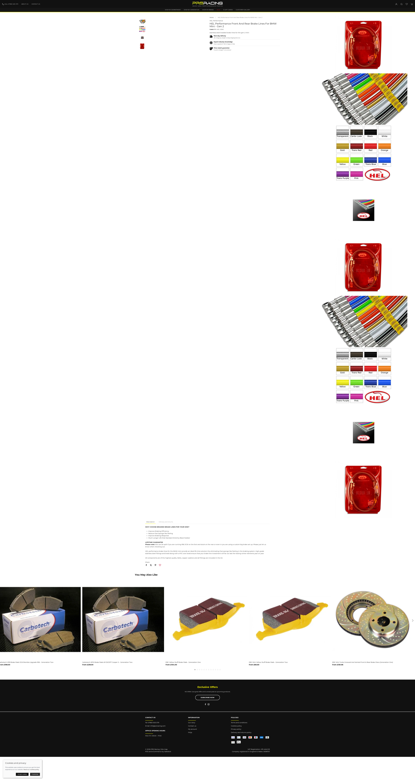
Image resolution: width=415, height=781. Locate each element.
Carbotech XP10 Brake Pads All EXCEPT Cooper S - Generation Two (108, 662)
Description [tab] (150, 522)
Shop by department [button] (173, 9)
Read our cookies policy (31, 769)
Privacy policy (236, 729)
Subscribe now (207, 697)
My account (192, 729)
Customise (35, 774)
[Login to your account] (396, 4)
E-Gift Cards (228, 9)
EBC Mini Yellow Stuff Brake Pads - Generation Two (269, 662)
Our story (191, 723)
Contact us (36, 4)
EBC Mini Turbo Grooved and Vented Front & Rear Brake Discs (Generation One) (363, 662)
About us (24, 4)
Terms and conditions (239, 723)
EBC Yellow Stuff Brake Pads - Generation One (184, 662)
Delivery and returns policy (241, 732)
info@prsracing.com (157, 726)
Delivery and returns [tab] (166, 522)
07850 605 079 (153, 723)
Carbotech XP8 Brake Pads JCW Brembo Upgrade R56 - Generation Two (27, 662)
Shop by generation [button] (191, 9)
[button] (401, 4)
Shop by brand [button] (208, 9)
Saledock (167, 751)
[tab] (194, 669)
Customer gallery (243, 9)
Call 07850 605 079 (10, 4)
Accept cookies (22, 774)
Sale (218, 9)
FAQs (190, 732)
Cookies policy (236, 726)
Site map (164, 749)
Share (147, 562)
